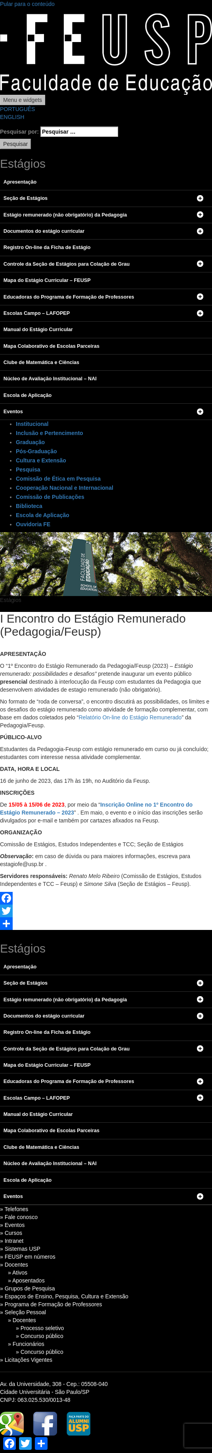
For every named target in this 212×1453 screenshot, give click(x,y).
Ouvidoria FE (33, 524)
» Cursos (11, 1233)
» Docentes (14, 1264)
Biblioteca (29, 506)
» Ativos (17, 1272)
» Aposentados (26, 1280)
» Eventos (12, 1225)
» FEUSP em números (27, 1257)
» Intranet (11, 1241)
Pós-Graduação (36, 451)
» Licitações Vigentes (26, 1360)
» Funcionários (26, 1344)
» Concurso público (39, 1336)
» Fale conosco (19, 1217)
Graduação (30, 442)
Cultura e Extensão (41, 460)
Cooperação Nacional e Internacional (64, 488)
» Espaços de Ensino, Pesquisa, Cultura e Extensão (64, 1296)
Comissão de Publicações (50, 497)
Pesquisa (28, 469)
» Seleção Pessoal (23, 1312)
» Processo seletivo (40, 1328)
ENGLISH (12, 117)
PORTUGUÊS (17, 109)
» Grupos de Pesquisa (27, 1288)
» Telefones (14, 1209)
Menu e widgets (22, 100)
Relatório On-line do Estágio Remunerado (129, 717)
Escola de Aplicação (42, 515)
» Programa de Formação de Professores (51, 1304)
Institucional (32, 424)
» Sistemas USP (20, 1249)
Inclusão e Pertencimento (49, 433)
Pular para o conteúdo (27, 4)
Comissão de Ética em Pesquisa (58, 478)
